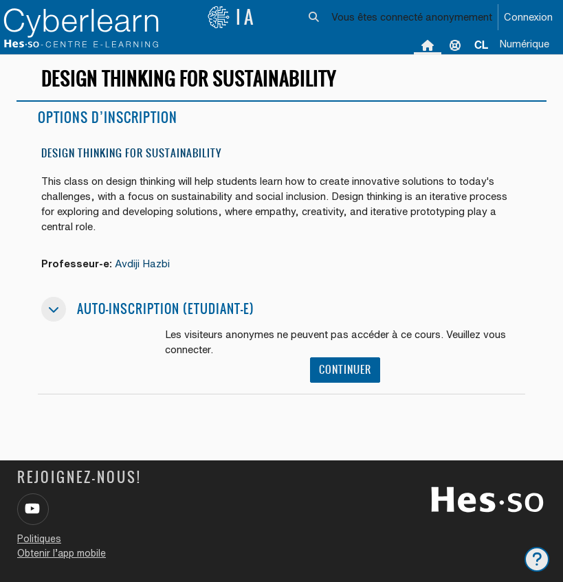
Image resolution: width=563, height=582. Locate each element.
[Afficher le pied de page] (537, 559)
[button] (314, 17)
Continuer (345, 369)
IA (231, 17)
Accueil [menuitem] (427, 44)
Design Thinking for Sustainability (131, 153)
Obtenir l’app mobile (61, 553)
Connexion (528, 17)
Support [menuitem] (455, 44)
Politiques (39, 539)
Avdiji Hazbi (142, 263)
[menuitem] (481, 44)
